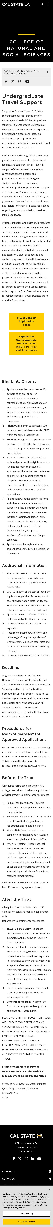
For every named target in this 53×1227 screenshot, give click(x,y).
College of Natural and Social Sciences (26, 48)
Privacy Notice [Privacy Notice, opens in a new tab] (18, 1208)
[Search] (42, 4)
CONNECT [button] (26, 1171)
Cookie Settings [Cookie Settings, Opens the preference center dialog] (26, 1214)
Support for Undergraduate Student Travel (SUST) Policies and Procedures (26, 343)
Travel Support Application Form (26, 321)
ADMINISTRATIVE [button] (26, 1186)
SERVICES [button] (26, 1178)
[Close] (49, 1191)
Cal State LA (16, 4)
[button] (46, 4)
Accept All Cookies (26, 1223)
